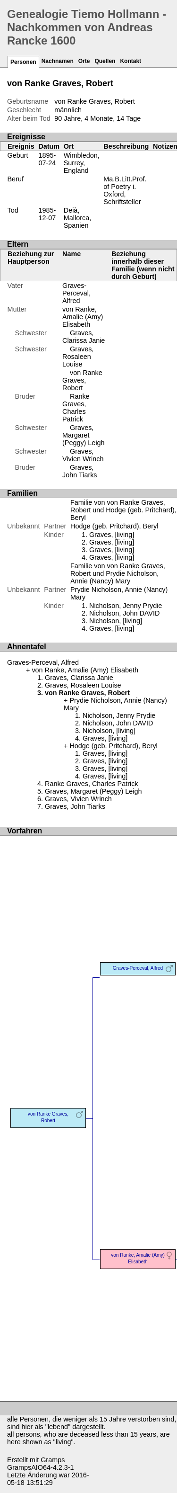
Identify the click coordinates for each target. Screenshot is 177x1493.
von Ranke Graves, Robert (82, 380)
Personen (23, 62)
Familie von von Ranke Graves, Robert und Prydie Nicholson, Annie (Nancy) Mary (117, 573)
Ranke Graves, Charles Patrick (76, 408)
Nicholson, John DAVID (124, 613)
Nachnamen (58, 61)
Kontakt (130, 61)
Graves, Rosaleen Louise (77, 356)
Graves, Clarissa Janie (83, 336)
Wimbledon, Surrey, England (82, 163)
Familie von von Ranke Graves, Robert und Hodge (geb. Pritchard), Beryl (123, 510)
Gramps (53, 1460)
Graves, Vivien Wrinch (82, 455)
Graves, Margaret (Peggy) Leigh (83, 435)
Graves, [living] (111, 534)
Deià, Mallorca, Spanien (77, 217)
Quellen (104, 61)
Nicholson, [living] (115, 621)
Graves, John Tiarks (79, 471)
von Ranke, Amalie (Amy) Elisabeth (82, 316)
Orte (84, 61)
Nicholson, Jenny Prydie (125, 605)
